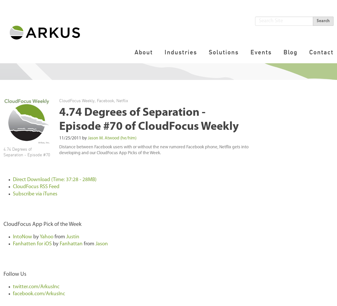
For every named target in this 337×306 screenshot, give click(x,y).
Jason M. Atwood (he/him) (112, 138)
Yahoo (46, 237)
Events (261, 52)
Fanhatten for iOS (32, 244)
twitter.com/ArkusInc (36, 287)
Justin (72, 237)
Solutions (224, 52)
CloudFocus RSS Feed (36, 187)
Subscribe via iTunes (35, 194)
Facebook (105, 100)
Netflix (122, 100)
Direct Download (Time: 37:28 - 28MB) (54, 180)
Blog (290, 52)
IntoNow (22, 237)
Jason (101, 244)
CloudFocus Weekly (77, 100)
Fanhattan (71, 244)
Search (323, 21)
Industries (181, 52)
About (144, 52)
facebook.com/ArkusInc (39, 294)
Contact (321, 52)
